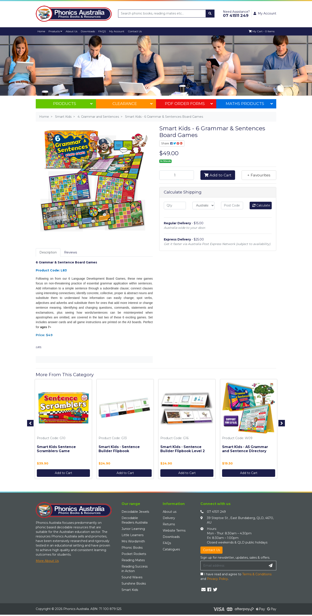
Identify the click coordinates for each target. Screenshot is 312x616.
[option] (63, 430)
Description (48, 252)
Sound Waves (132, 577)
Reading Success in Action (135, 568)
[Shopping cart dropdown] (261, 31)
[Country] (203, 205)
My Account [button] (265, 13)
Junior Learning (133, 529)
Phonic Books (132, 548)
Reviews (70, 252)
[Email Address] (233, 565)
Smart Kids (130, 590)
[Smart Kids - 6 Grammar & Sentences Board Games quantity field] (176, 175)
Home (41, 31)
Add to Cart (217, 175)
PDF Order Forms (189, 103)
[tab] (48, 252)
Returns (169, 524)
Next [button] (281, 423)
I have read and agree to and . (235, 576)
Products (56, 31)
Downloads (89, 31)
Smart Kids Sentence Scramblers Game (56, 449)
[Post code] (232, 205)
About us (169, 512)
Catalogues (171, 549)
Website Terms (174, 530)
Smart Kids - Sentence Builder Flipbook (119, 449)
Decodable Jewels (135, 512)
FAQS (103, 31)
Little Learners (132, 535)
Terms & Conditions (256, 574)
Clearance (132, 103)
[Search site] (210, 13)
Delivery (169, 518)
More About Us (47, 561)
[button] (259, 175)
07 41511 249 (216, 512)
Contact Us (137, 31)
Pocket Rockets (134, 554)
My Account (118, 31)
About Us (72, 31)
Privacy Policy (217, 579)
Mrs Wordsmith (133, 541)
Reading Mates (133, 560)
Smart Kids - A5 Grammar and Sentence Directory (245, 449)
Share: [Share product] (171, 143)
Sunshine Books (134, 583)
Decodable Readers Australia (135, 520)
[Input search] (162, 13)
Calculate (261, 205)
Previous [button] (30, 423)
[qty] (175, 205)
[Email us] (203, 589)
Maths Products (249, 103)
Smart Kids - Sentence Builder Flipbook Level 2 (182, 449)
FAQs (167, 543)
